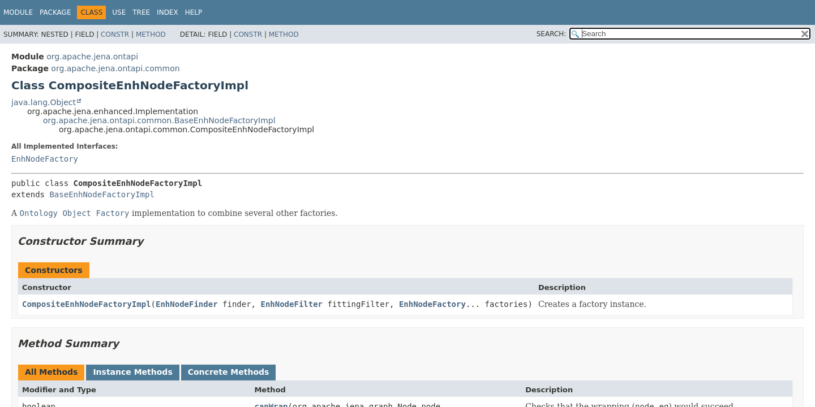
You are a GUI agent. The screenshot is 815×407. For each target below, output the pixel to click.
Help (194, 12)
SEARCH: (552, 34)
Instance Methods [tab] (132, 371)
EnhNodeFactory (44, 158)
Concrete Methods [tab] (228, 371)
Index (167, 12)
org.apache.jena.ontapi (92, 56)
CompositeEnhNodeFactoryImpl (86, 304)
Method (151, 34)
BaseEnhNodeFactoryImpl (101, 194)
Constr (115, 34)
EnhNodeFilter (291, 304)
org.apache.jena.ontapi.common (115, 68)
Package (55, 12)
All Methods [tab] (51, 371)
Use (119, 12)
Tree (141, 12)
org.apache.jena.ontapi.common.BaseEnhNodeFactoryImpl (159, 120)
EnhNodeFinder (187, 304)
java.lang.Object (43, 102)
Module (18, 12)
